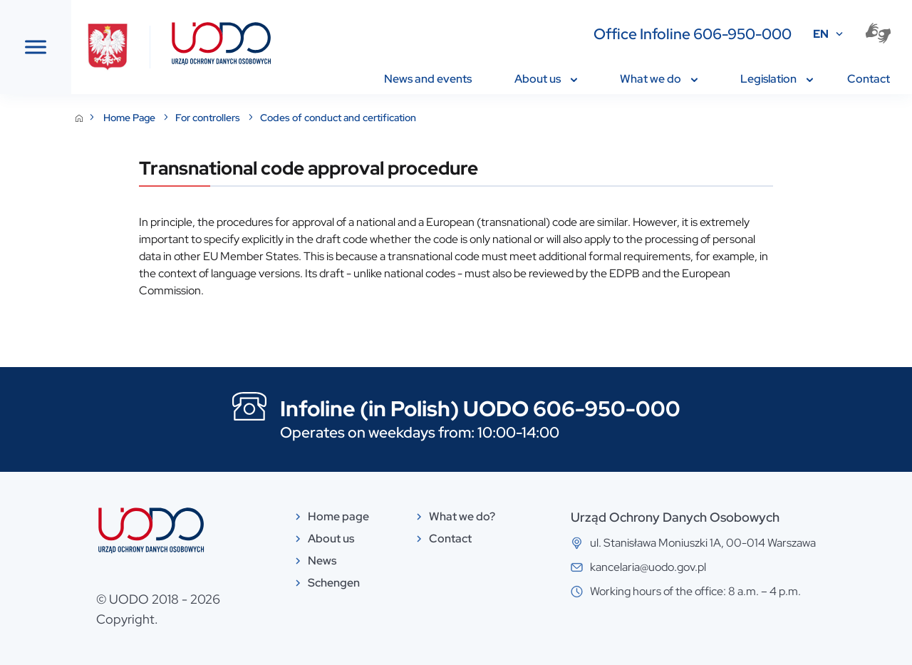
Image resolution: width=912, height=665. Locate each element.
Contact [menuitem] (868, 78)
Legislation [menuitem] (776, 78)
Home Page (280, 117)
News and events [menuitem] (428, 78)
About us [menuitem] (545, 78)
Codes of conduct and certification (488, 117)
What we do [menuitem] (659, 78)
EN (821, 33)
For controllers (358, 117)
